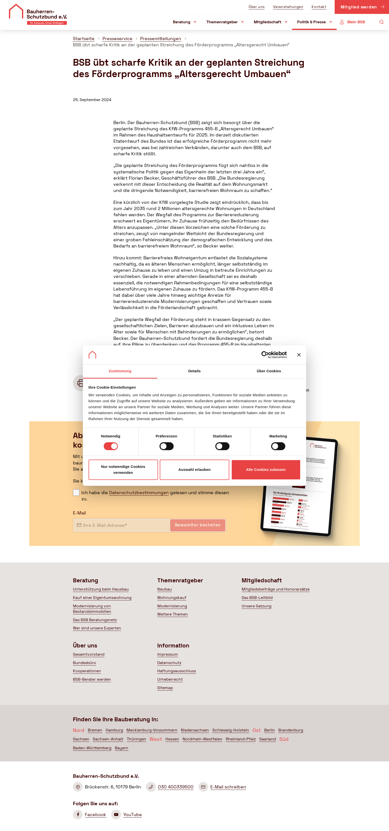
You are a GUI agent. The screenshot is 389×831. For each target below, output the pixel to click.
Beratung (181, 22)
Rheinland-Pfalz (241, 739)
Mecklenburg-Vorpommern (152, 730)
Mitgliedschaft (267, 22)
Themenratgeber (222, 22)
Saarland (267, 739)
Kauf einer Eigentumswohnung (102, 597)
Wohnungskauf (171, 597)
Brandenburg (290, 730)
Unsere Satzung (256, 606)
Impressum (167, 654)
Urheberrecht (170, 679)
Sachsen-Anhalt (108, 739)
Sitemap (165, 687)
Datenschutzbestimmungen (139, 492)
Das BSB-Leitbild (257, 597)
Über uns (257, 7)
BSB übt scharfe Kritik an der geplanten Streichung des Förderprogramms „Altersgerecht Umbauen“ (181, 45)
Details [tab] (194, 371)
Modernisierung (172, 606)
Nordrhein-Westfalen (202, 739)
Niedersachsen (195, 730)
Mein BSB (356, 22)
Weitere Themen (172, 614)
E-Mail (79, 513)
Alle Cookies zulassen (266, 470)
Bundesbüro (84, 662)
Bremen (95, 730)
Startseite (84, 38)
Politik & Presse (311, 22)
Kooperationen (87, 670)
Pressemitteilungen (160, 38)
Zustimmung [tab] (120, 371)
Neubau (164, 589)
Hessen (172, 739)
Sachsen (81, 739)
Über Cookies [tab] (269, 371)
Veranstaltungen (288, 7)
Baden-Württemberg (92, 748)
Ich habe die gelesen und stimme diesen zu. (155, 496)
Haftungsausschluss (176, 670)
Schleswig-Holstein (230, 730)
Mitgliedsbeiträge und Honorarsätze (276, 589)
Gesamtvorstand (88, 654)
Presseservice (117, 38)
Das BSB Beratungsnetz (95, 619)
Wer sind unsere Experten (97, 628)
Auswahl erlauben (194, 470)
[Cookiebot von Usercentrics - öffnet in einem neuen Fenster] (265, 354)
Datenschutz (169, 662)
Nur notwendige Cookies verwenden (123, 470)
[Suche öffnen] (381, 22)
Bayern (121, 748)
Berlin (269, 730)
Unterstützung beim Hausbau (101, 589)
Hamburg (114, 730)
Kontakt (319, 7)
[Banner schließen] (299, 354)
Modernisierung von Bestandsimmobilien (92, 608)
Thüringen (136, 739)
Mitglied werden (363, 8)
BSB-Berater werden (92, 679)
